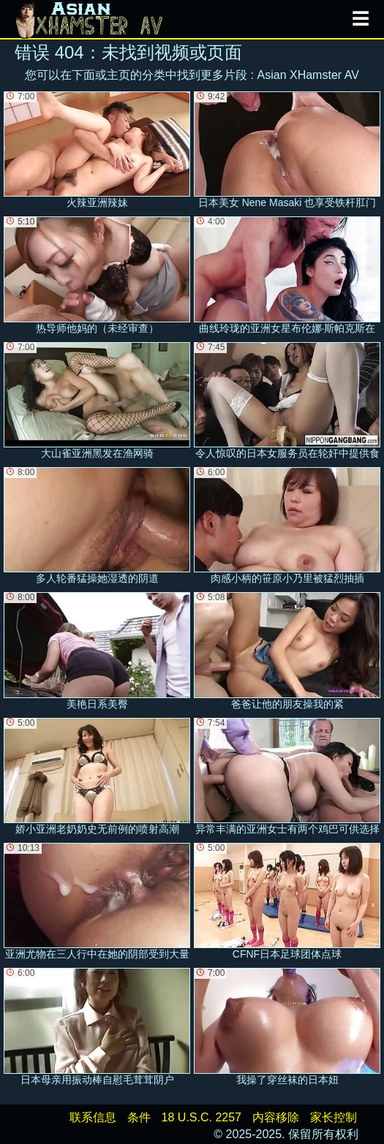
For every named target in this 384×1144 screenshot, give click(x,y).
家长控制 (333, 1117)
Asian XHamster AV (308, 75)
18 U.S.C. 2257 (201, 1117)
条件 (139, 1117)
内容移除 (275, 1117)
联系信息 (92, 1117)
